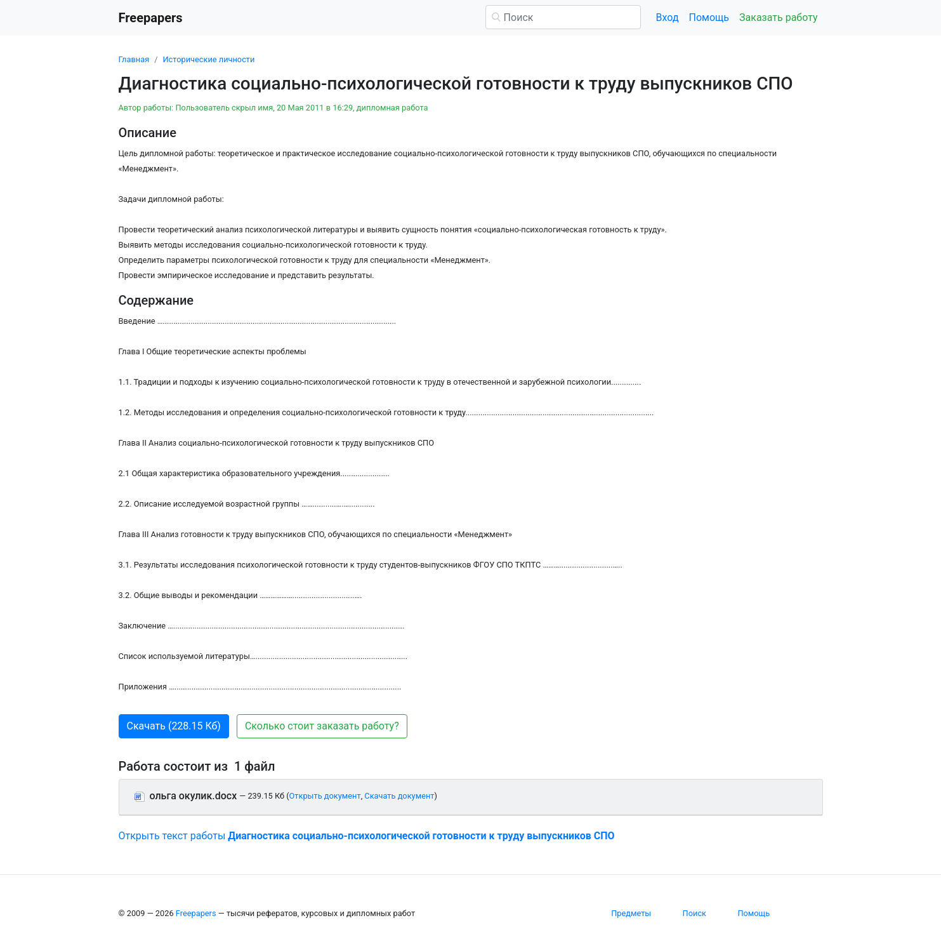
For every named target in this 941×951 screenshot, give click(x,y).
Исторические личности (208, 59)
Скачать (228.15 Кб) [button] (174, 726)
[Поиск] (563, 17)
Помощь (709, 17)
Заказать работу (778, 17)
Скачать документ (399, 796)
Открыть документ (325, 796)
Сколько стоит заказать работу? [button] (322, 726)
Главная (134, 59)
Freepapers (196, 913)
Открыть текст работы (367, 836)
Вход (667, 17)
